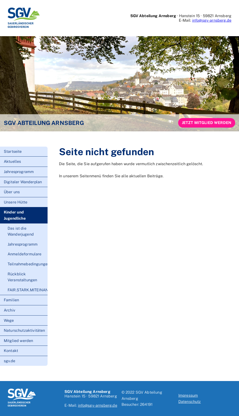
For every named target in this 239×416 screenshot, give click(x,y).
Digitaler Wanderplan (23, 182)
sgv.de (9, 361)
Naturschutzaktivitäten (24, 330)
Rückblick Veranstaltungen (22, 277)
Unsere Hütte (15, 202)
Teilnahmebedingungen (28, 264)
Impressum (188, 395)
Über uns (12, 192)
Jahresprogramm (19, 171)
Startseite (13, 151)
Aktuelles (12, 161)
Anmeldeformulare (25, 254)
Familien (11, 300)
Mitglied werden (18, 340)
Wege (9, 320)
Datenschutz (189, 401)
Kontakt (11, 350)
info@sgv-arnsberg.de (211, 20)
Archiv (9, 310)
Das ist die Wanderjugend (21, 231)
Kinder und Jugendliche (15, 215)
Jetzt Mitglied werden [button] (206, 122)
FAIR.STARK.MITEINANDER (28, 290)
